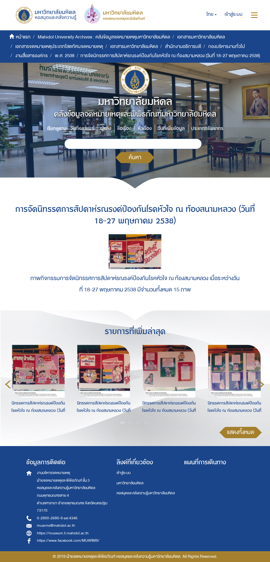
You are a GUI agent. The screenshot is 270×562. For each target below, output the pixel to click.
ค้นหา (135, 157)
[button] (211, 14)
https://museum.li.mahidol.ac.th (63, 533)
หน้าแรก (23, 37)
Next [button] (261, 384)
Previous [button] (8, 384)
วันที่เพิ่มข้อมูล (171, 128)
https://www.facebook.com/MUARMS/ (68, 540)
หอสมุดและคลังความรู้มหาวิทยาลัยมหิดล (146, 493)
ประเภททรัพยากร (207, 128)
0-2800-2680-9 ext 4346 (57, 518)
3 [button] (138, 422)
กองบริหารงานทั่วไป (226, 46)
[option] (37, 383)
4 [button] (146, 422)
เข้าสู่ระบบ (124, 473)
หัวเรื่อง (145, 128)
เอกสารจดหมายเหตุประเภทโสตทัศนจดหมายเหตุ (59, 46)
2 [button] (130, 422)
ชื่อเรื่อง (124, 128)
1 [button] (123, 422)
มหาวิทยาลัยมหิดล (130, 483)
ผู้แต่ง (105, 128)
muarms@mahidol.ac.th (56, 525)
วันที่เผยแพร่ (82, 128)
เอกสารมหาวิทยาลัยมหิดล (201, 37)
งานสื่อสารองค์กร (31, 56)
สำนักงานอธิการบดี (183, 46)
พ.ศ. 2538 (64, 56)
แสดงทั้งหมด (240, 432)
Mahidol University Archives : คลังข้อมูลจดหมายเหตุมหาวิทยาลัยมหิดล (104, 37)
